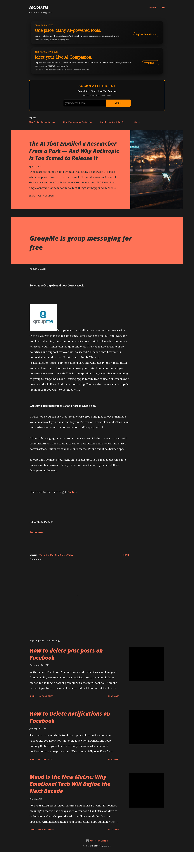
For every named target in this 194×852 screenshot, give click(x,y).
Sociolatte (38, 7)
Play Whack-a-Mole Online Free (77, 122)
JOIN (118, 103)
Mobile (69, 555)
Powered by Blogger (97, 840)
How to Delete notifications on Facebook (70, 717)
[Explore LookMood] (97, 32)
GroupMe (48, 555)
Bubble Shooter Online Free (113, 122)
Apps (39, 555)
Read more (113, 696)
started (71, 492)
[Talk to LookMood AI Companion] (97, 61)
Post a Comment (46, 195)
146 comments (45, 696)
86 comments (45, 759)
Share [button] (32, 195)
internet (59, 555)
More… (137, 122)
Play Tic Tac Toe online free (42, 122)
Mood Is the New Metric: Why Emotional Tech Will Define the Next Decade (70, 784)
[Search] (152, 7)
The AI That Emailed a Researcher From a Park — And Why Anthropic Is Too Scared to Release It (74, 151)
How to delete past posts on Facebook (66, 654)
